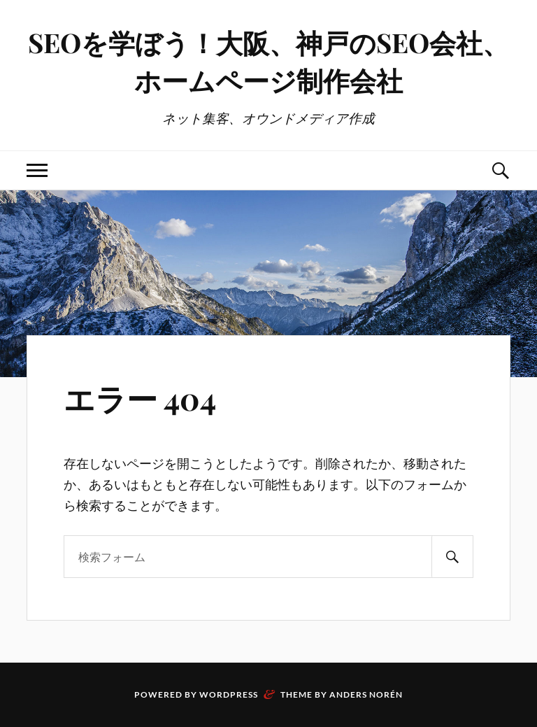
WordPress (228, 694)
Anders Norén (366, 694)
